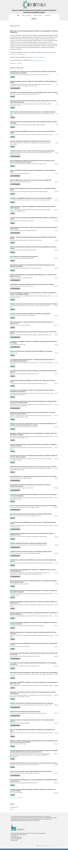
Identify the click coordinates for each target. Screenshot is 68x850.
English (11, 809)
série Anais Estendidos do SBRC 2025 (36, 57)
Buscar (34, 18)
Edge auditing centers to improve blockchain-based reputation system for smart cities (33, 476)
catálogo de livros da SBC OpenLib (17, 54)
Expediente (47, 15)
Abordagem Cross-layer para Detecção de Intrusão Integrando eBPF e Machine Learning (33, 92)
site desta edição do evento (38, 60)
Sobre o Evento (37, 15)
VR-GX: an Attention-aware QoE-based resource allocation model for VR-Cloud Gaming (33, 505)
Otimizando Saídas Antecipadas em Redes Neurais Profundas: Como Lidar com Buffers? (33, 466)
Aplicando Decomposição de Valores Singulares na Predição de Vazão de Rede (31, 514)
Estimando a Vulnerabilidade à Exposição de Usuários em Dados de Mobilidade (31, 198)
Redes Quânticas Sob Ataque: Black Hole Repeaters (24, 256)
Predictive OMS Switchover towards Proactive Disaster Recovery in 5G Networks (31, 703)
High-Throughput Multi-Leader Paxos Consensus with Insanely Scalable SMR (30, 180)
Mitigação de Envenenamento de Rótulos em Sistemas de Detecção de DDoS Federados (33, 304)
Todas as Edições (26, 15)
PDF (13, 77)
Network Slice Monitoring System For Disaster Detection (25, 711)
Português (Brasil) (14, 807)
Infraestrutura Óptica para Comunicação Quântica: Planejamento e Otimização (31, 351)
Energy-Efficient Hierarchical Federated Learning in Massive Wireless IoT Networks (32, 284)
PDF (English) (15, 88)
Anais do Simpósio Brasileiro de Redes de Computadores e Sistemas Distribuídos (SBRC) (34, 11)
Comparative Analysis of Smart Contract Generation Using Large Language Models (32, 151)
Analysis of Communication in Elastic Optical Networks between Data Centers (31, 771)
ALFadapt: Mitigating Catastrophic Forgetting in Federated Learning (28, 543)
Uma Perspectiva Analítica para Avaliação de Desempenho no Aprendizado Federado (32, 112)
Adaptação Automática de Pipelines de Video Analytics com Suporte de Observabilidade (33, 672)
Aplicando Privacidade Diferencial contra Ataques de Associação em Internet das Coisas (33, 763)
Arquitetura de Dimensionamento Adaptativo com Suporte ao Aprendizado (30, 313)
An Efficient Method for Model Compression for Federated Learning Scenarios (31, 551)
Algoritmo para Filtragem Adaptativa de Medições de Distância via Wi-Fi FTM (30, 141)
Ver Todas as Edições (16, 797)
